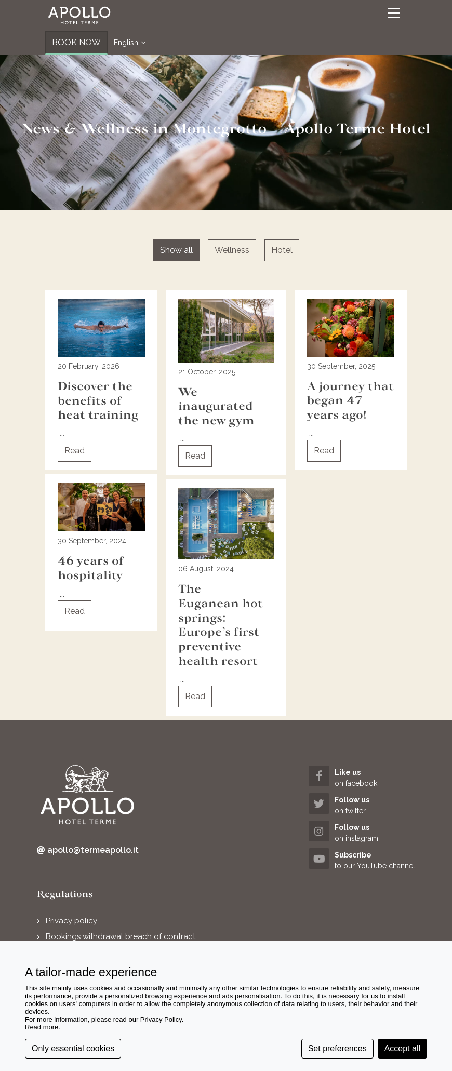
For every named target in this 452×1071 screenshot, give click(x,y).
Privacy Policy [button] (161, 1019)
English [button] (129, 42)
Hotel (282, 250)
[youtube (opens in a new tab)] (362, 860)
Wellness (232, 250)
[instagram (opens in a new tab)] (362, 832)
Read (74, 451)
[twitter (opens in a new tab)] (362, 804)
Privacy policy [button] (71, 921)
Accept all (402, 1048)
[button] (79, 15)
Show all (176, 250)
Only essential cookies (73, 1048)
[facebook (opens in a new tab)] (362, 777)
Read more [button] (41, 1027)
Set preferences (337, 1048)
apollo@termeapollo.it (88, 850)
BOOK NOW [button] (76, 42)
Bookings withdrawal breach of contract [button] (120, 936)
